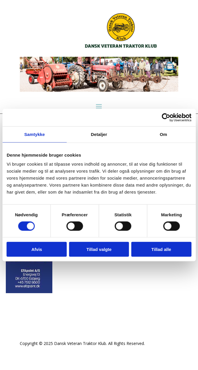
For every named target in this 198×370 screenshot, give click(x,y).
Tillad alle (161, 249)
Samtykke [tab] (34, 134)
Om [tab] (163, 134)
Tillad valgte (98, 249)
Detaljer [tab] (99, 134)
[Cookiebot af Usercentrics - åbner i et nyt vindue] (165, 117)
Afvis (36, 249)
